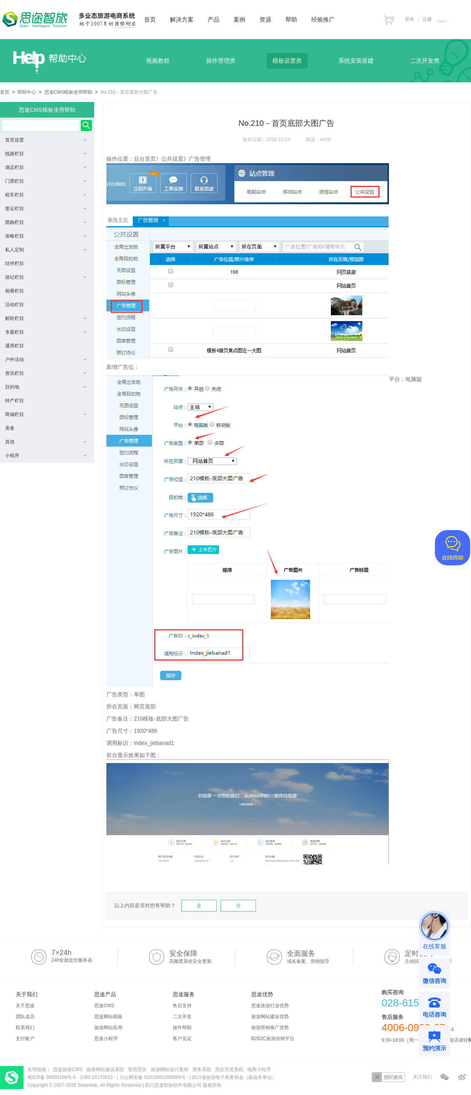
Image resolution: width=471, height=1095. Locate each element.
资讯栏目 (45, 373)
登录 (409, 19)
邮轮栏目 (45, 318)
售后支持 (182, 1005)
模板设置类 (287, 60)
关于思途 (25, 1005)
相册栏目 (14, 291)
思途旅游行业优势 (270, 1005)
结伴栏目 (14, 263)
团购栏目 (45, 222)
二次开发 (182, 1016)
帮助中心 (26, 92)
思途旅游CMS (67, 1069)
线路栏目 (45, 153)
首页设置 (45, 140)
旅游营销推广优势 (270, 1027)
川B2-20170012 (97, 1077)
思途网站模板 (108, 1016)
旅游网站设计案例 (169, 1069)
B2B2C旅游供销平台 (272, 1038)
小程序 (45, 455)
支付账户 (25, 1038)
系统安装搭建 (356, 60)
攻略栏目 (45, 236)
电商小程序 (259, 1069)
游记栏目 (45, 277)
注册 (427, 19)
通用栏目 (14, 346)
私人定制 (45, 249)
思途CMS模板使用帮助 (68, 92)
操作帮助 (182, 1027)
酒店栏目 (45, 167)
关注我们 (422, 1077)
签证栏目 (45, 208)
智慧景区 (137, 1069)
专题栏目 (45, 332)
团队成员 (25, 1016)
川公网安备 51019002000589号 (152, 1077)
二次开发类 (425, 60)
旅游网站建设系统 (105, 1069)
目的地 (45, 387)
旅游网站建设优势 (270, 1016)
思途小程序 (106, 1038)
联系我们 (25, 1027)
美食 (10, 428)
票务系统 (201, 1069)
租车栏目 (45, 195)
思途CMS (104, 1005)
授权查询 (388, 1077)
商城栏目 (45, 414)
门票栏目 (45, 181)
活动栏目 (14, 304)
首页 (4, 92)
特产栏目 (14, 400)
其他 (45, 442)
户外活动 (45, 359)
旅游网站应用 (108, 1027)
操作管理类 (221, 60)
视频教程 (158, 60)
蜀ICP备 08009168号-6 (52, 1077)
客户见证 (182, 1038)
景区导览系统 (229, 1069)
